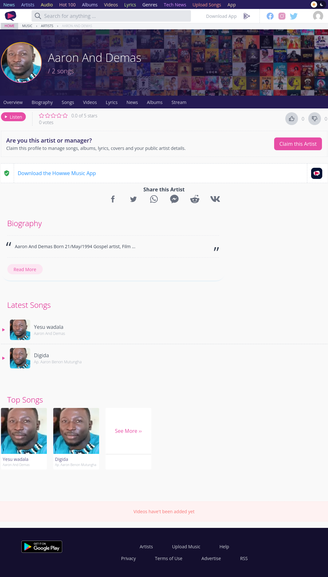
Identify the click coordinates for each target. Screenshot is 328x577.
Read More (25, 269)
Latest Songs (29, 305)
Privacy (128, 558)
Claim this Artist (298, 143)
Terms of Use (168, 558)
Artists (47, 26)
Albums (155, 102)
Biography (42, 102)
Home (10, 26)
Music (27, 26)
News (132, 102)
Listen (13, 117)
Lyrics (112, 102)
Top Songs (25, 399)
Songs (68, 102)
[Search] (38, 16)
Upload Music (186, 547)
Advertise (211, 558)
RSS (244, 558)
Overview (13, 102)
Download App (221, 16)
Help (224, 547)
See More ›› (128, 430)
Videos (90, 102)
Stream (178, 102)
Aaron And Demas (77, 26)
